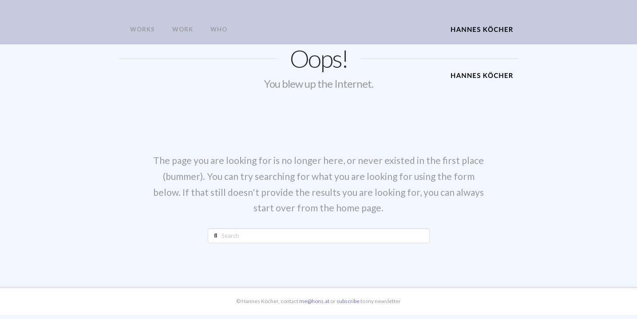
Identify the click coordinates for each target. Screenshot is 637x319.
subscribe (348, 301)
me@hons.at (314, 301)
